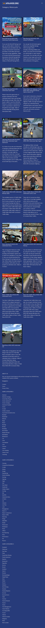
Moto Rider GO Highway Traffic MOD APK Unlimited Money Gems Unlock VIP (32, 90)
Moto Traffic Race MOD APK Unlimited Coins (10, 295)
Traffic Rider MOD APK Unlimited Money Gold (11, 192)
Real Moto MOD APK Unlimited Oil (11, 346)
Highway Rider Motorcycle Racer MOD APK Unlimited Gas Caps (32, 140)
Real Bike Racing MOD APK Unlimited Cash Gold (10, 89)
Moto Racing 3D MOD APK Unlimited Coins (10, 245)
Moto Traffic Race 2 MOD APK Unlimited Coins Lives (32, 192)
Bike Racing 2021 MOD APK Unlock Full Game (31, 39)
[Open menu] (42, 3)
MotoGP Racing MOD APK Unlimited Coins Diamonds (10, 39)
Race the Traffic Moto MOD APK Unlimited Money (32, 295)
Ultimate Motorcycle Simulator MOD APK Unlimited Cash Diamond (11, 141)
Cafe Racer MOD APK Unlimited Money (32, 245)
